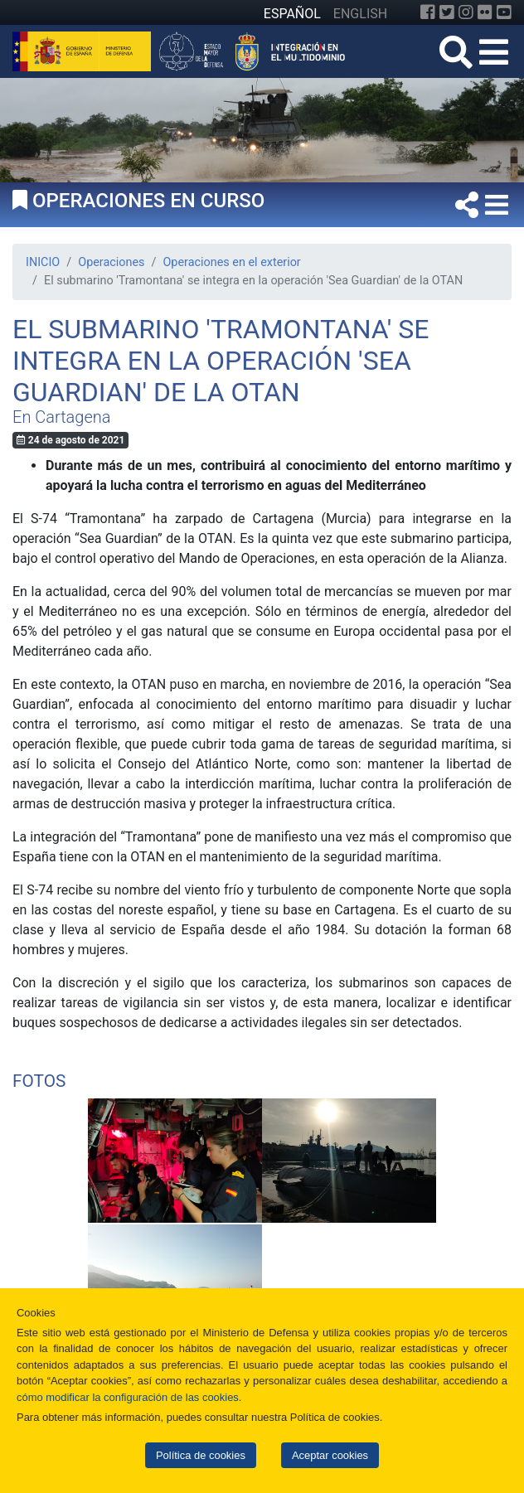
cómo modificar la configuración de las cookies (128, 1397)
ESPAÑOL (292, 14)
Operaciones (111, 262)
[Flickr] (485, 12)
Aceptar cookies (330, 1455)
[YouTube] (504, 12)
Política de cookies (200, 1455)
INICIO (43, 262)
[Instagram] (465, 12)
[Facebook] (427, 12)
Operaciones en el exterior (231, 262)
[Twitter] (446, 12)
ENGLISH (360, 14)
